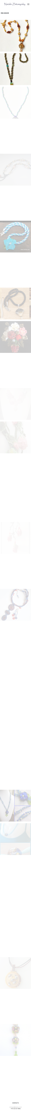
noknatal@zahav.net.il (15, 1107)
